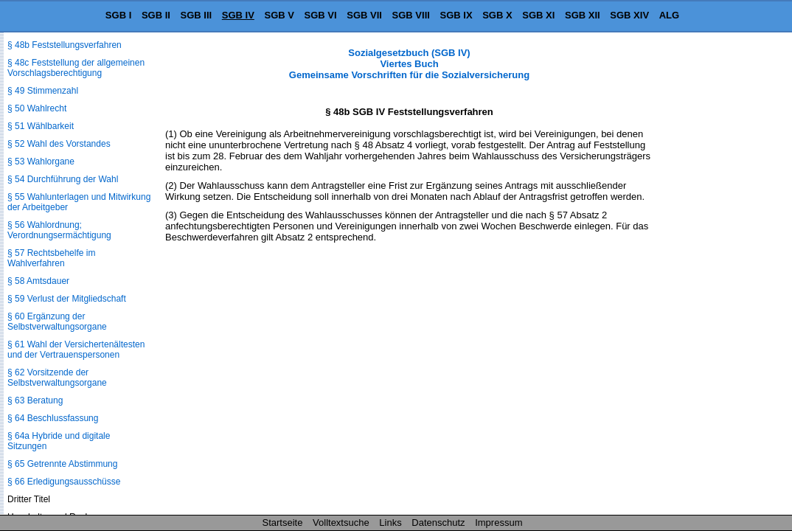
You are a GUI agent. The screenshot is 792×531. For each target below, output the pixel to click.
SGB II (156, 15)
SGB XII (582, 15)
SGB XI (538, 15)
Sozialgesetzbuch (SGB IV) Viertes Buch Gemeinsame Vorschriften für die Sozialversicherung (409, 63)
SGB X (497, 15)
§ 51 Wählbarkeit (40, 126)
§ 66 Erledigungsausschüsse (63, 481)
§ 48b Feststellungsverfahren (64, 45)
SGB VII (364, 15)
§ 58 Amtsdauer (38, 281)
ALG (669, 15)
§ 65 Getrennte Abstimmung (62, 464)
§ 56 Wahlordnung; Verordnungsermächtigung (59, 230)
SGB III (196, 15)
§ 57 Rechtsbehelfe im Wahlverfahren (51, 258)
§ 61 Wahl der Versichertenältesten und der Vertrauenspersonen (76, 349)
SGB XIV (629, 15)
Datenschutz (438, 522)
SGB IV (238, 15)
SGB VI (321, 15)
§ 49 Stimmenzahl (42, 91)
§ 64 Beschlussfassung (52, 418)
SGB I (118, 15)
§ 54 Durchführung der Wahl (62, 179)
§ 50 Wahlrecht (36, 108)
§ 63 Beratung (35, 400)
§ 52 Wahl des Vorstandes (59, 144)
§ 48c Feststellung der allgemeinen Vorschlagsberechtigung (76, 68)
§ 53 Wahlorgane (40, 161)
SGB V (278, 15)
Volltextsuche (341, 522)
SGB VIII (411, 15)
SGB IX (456, 15)
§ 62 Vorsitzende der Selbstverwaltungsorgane (57, 377)
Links (390, 522)
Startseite (283, 522)
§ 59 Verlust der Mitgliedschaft (66, 299)
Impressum (498, 522)
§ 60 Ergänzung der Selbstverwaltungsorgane (57, 321)
